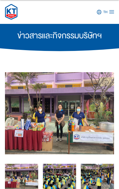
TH (105, 12)
